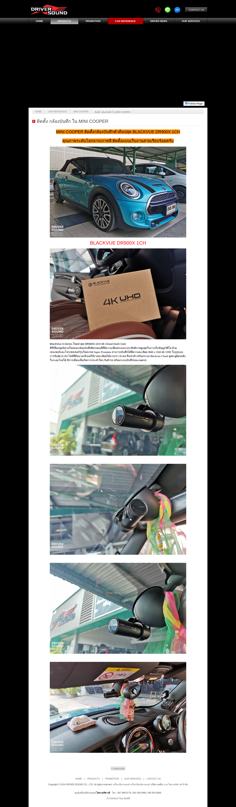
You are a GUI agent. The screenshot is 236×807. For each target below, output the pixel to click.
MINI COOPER (81, 111)
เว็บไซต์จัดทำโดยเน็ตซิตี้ (118, 798)
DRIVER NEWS (158, 21)
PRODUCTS (64, 21)
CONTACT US (196, 9)
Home (38, 111)
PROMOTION (93, 21)
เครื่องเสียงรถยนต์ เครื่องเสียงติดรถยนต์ (132, 784)
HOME (39, 21)
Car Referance (57, 111)
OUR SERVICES (191, 21)
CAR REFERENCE (125, 21)
